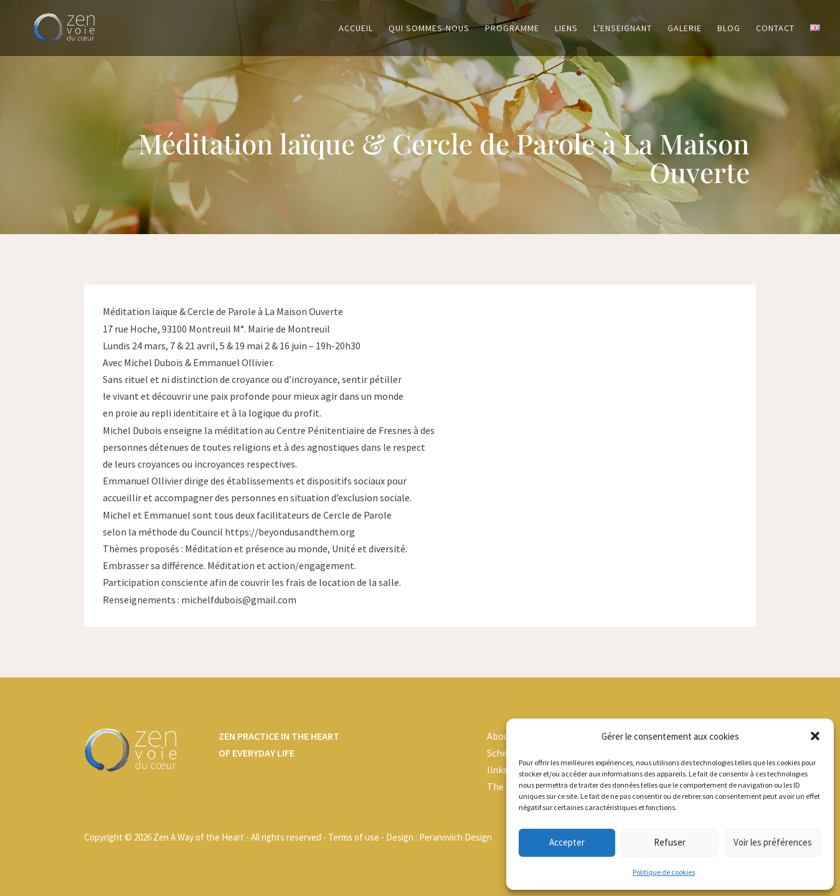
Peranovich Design (455, 837)
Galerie (685, 29)
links (497, 769)
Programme (512, 29)
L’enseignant (622, 29)
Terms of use (353, 837)
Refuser (670, 842)
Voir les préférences (773, 842)
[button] (815, 736)
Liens (566, 29)
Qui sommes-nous (429, 29)
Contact (775, 29)
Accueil (356, 29)
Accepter (567, 842)
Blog (728, 29)
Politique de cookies (664, 872)
